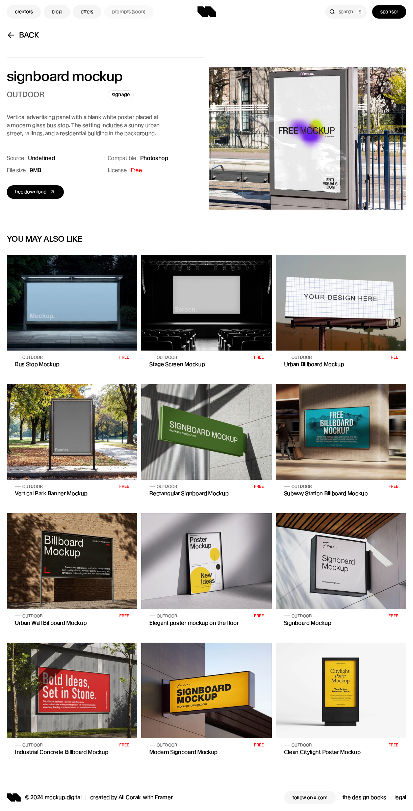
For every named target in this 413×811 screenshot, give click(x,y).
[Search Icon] (346, 12)
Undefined (41, 158)
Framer (164, 797)
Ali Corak (130, 797)
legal (400, 797)
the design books (364, 797)
